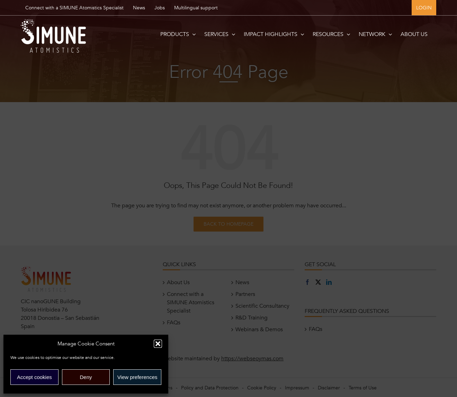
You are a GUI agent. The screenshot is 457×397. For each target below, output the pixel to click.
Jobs (159, 7)
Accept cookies (34, 377)
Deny (86, 377)
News (139, 7)
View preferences (137, 377)
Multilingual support (196, 7)
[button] (157, 343)
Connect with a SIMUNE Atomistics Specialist (74, 7)
